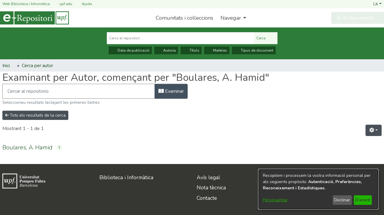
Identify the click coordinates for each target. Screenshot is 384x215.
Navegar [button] (230, 17)
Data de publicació (130, 50)
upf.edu (62, 4)
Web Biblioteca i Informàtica (26, 3)
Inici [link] (6, 65)
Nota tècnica (211, 187)
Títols (191, 50)
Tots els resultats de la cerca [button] (35, 115)
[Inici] (34, 17)
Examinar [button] (171, 91)
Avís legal (208, 177)
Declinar (342, 200)
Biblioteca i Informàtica (126, 177)
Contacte (207, 198)
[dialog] (318, 189)
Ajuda (83, 4)
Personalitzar (275, 200)
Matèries (216, 50)
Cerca (265, 38)
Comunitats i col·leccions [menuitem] (184, 17)
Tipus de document (253, 50)
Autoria (166, 50)
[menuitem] (232, 17)
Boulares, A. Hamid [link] (27, 147)
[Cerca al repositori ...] (180, 38)
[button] (377, 3)
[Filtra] (78, 91)
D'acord (362, 200)
